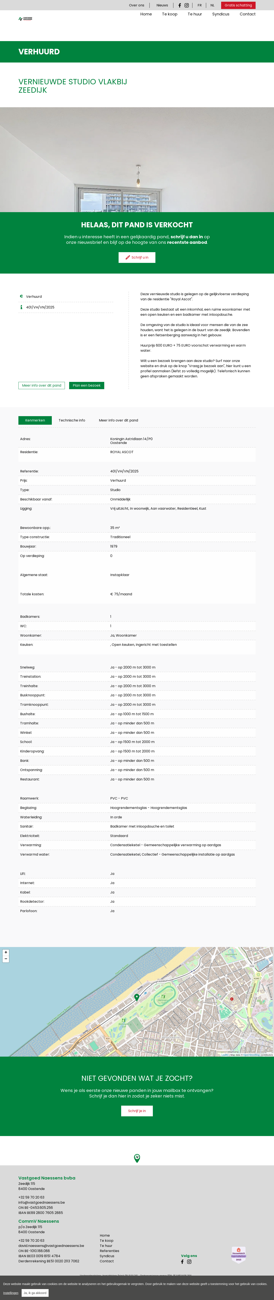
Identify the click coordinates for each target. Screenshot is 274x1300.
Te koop (169, 27)
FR (200, 5)
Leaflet (225, 1055)
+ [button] (5, 953)
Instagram (187, 5)
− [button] (5, 959)
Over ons (136, 5)
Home (146, 27)
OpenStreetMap (251, 1055)
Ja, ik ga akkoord (35, 1293)
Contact (248, 27)
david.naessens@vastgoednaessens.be (51, 1245)
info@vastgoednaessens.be (41, 1202)
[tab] (35, 420)
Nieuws (162, 5)
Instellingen (10, 1293)
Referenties (109, 1250)
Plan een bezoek (87, 385)
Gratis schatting (238, 5)
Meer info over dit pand (41, 385)
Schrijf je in (137, 1110)
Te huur (195, 27)
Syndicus (220, 27)
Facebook (181, 5)
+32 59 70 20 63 (31, 1197)
